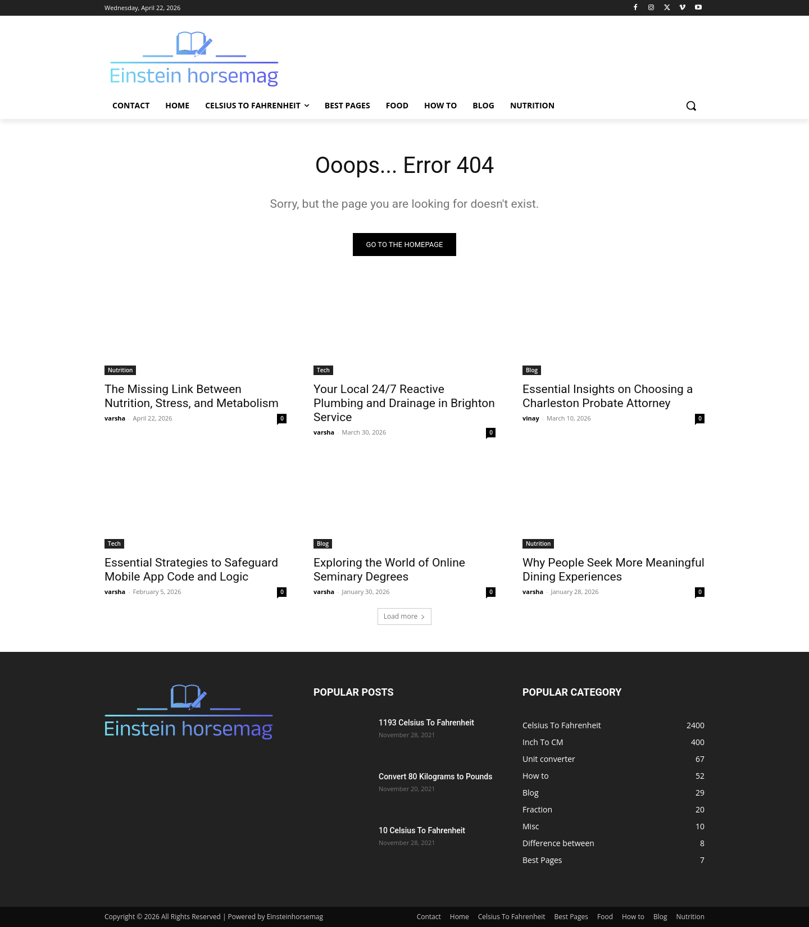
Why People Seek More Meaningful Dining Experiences (613, 569)
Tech (323, 370)
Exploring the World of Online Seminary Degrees (389, 569)
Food (605, 916)
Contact (429, 916)
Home (459, 916)
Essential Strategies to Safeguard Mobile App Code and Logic (191, 569)
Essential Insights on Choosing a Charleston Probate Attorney (607, 396)
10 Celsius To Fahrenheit (422, 830)
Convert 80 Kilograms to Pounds (435, 776)
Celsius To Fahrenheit (512, 916)
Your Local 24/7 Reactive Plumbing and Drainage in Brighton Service (404, 403)
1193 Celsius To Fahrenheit (426, 722)
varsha (114, 418)
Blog (532, 370)
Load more (405, 616)
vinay (530, 418)
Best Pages (571, 916)
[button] (691, 105)
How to (633, 916)
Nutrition (120, 370)
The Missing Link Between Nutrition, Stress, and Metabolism (191, 396)
